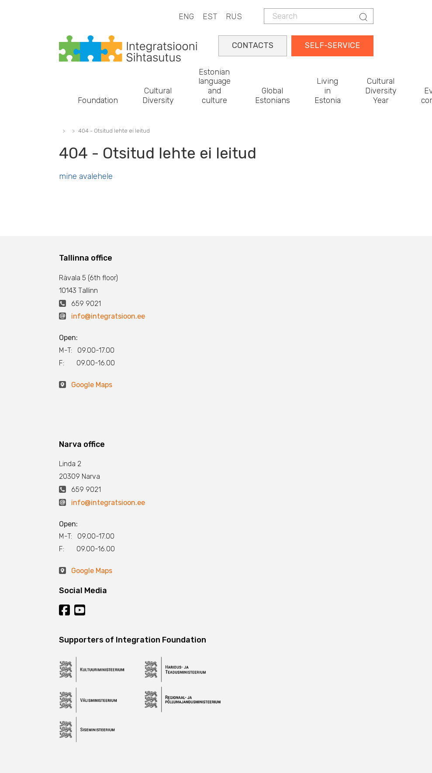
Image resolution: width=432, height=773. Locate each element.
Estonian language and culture (214, 86)
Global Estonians (272, 95)
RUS (234, 16)
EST (210, 16)
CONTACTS (252, 45)
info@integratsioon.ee (108, 316)
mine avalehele (86, 176)
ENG (186, 16)
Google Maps (91, 385)
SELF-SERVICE (332, 45)
